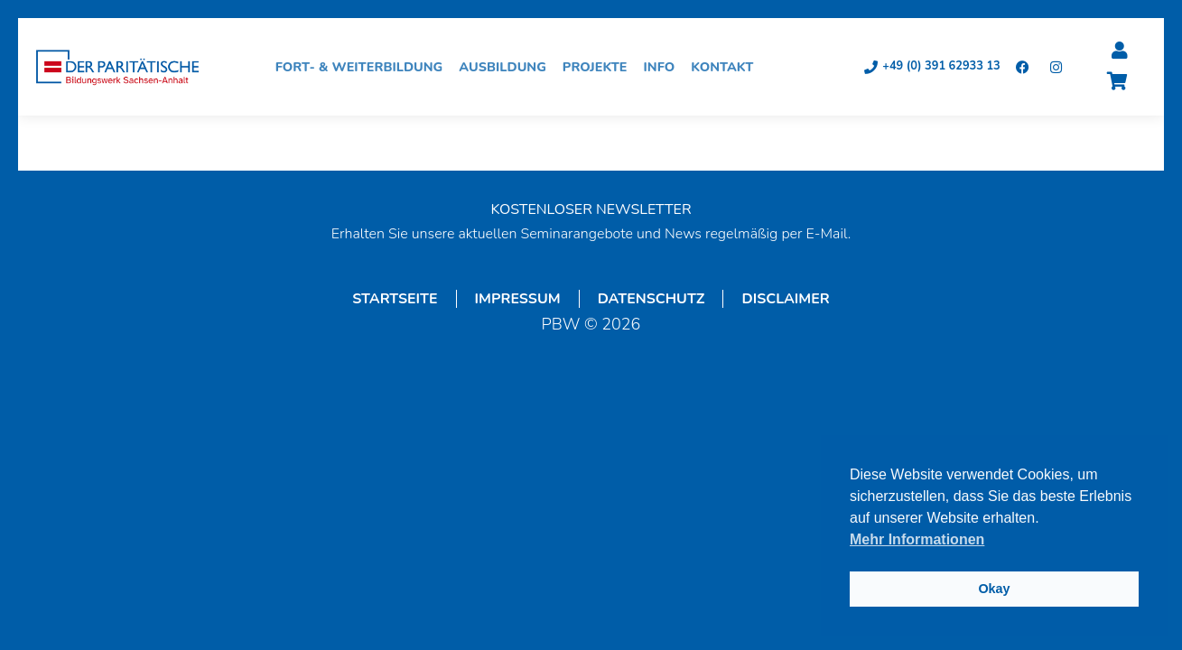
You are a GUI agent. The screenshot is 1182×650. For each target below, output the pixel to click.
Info (664, 67)
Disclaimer (785, 299)
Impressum (518, 299)
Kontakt (726, 67)
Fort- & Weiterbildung (363, 67)
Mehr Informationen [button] (917, 539)
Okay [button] (994, 588)
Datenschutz (651, 299)
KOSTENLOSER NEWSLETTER (590, 209)
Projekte (600, 67)
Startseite (394, 299)
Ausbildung (507, 67)
